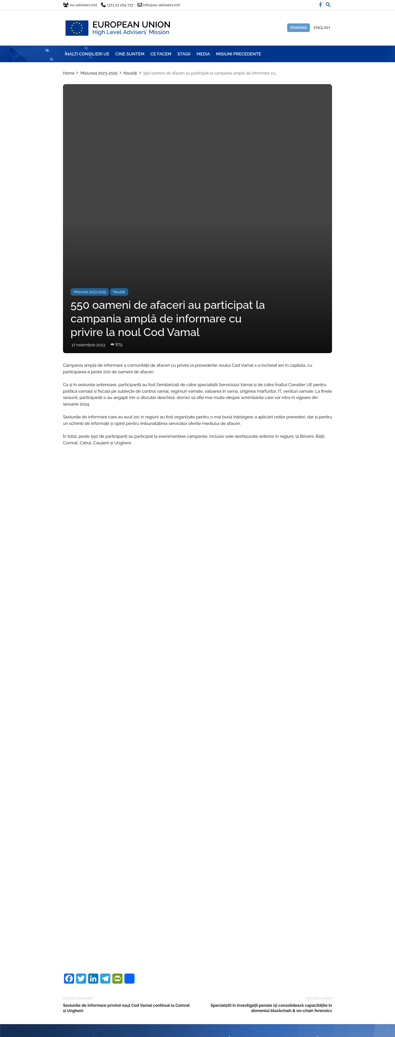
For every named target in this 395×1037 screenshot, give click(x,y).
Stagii (183, 53)
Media (203, 53)
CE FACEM (160, 53)
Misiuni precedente (238, 53)
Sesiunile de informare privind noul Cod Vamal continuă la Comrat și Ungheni (126, 923)
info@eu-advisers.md (237, 972)
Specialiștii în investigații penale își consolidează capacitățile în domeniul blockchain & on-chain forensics (271, 923)
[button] (328, 3)
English (322, 27)
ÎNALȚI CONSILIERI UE (87, 53)
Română (298, 27)
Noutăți (130, 73)
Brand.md (90, 1030)
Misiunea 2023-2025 (98, 73)
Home (68, 73)
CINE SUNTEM (129, 53)
